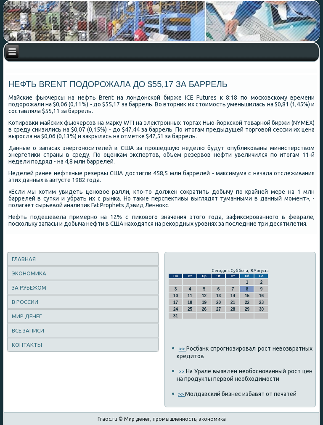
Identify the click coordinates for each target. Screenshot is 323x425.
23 (261, 302)
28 (232, 309)
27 (218, 309)
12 (204, 295)
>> (182, 348)
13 (218, 295)
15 (247, 295)
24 (175, 309)
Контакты (27, 345)
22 (247, 302)
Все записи (28, 330)
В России (25, 302)
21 (232, 302)
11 (190, 295)
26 (204, 309)
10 (175, 295)
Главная (24, 259)
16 (261, 295)
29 (247, 309)
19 (204, 302)
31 (175, 316)
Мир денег (27, 316)
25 (190, 309)
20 (218, 302)
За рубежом (29, 287)
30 (261, 309)
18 (190, 302)
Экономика (29, 273)
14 (232, 295)
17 (175, 302)
